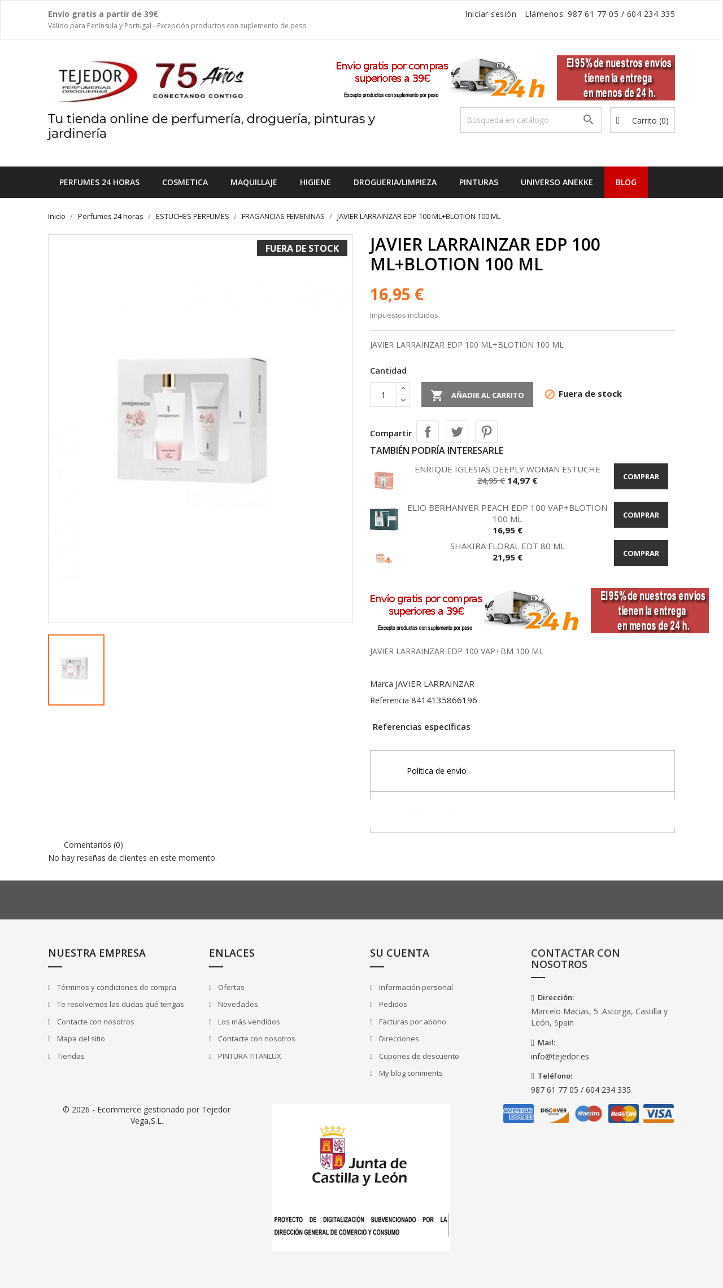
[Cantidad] (383, 394)
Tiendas (70, 1056)
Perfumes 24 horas (99, 182)
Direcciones (398, 1038)
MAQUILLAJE (253, 182)
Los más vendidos (248, 1022)
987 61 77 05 (593, 13)
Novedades (237, 1004)
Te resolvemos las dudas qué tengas (119, 1004)
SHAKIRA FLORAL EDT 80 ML (507, 545)
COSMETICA (185, 182)
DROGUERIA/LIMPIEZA (395, 182)
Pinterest (486, 431)
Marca (381, 683)
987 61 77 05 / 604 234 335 (581, 1089)
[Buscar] (531, 120)
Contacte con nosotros (94, 1022)
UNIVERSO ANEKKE (557, 182)
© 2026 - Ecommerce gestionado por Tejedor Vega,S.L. (146, 1115)
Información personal (415, 987)
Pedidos (392, 1004)
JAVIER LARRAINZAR (434, 683)
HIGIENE (315, 182)
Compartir (427, 431)
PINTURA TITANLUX (248, 1056)
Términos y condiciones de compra (115, 987)
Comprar (641, 476)
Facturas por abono (411, 1022)
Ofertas (230, 987)
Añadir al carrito (477, 395)
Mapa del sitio (80, 1038)
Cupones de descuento (418, 1056)
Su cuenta (399, 953)
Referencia (389, 700)
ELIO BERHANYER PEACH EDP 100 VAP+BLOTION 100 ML (507, 513)
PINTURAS (478, 182)
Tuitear (457, 431)
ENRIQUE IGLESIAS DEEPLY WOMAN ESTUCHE (507, 469)
